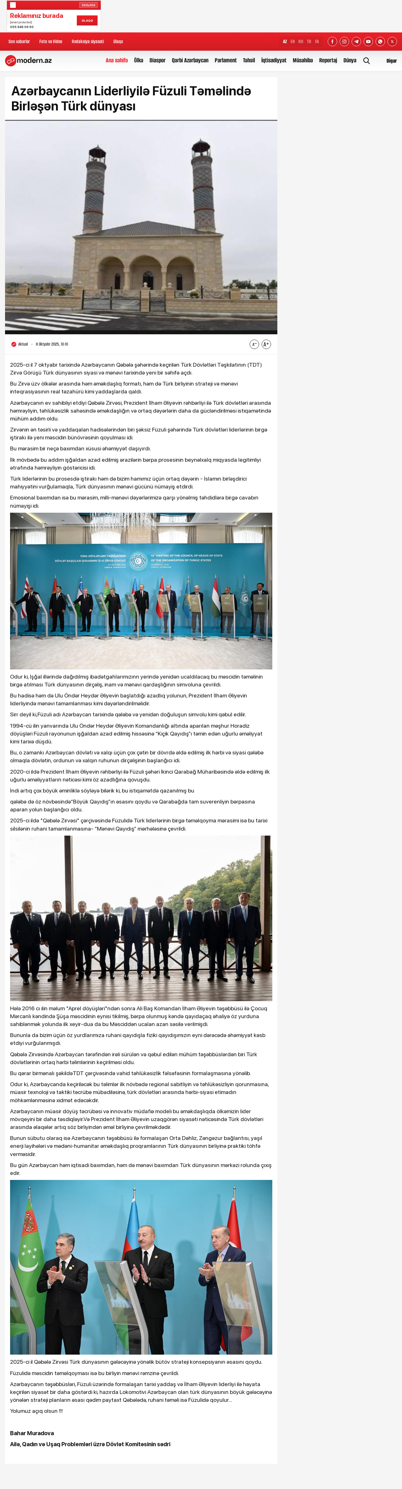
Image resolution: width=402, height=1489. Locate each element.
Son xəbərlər (19, 41)
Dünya (349, 60)
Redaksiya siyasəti (88, 41)
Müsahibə (303, 60)
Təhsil (249, 60)
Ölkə (138, 60)
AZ (285, 41)
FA (317, 41)
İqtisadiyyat (273, 60)
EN (293, 41)
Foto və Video (50, 41)
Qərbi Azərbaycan (190, 60)
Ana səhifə (117, 60)
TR (309, 41)
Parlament (226, 60)
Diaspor (158, 60)
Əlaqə (118, 41)
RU (300, 41)
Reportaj (328, 60)
